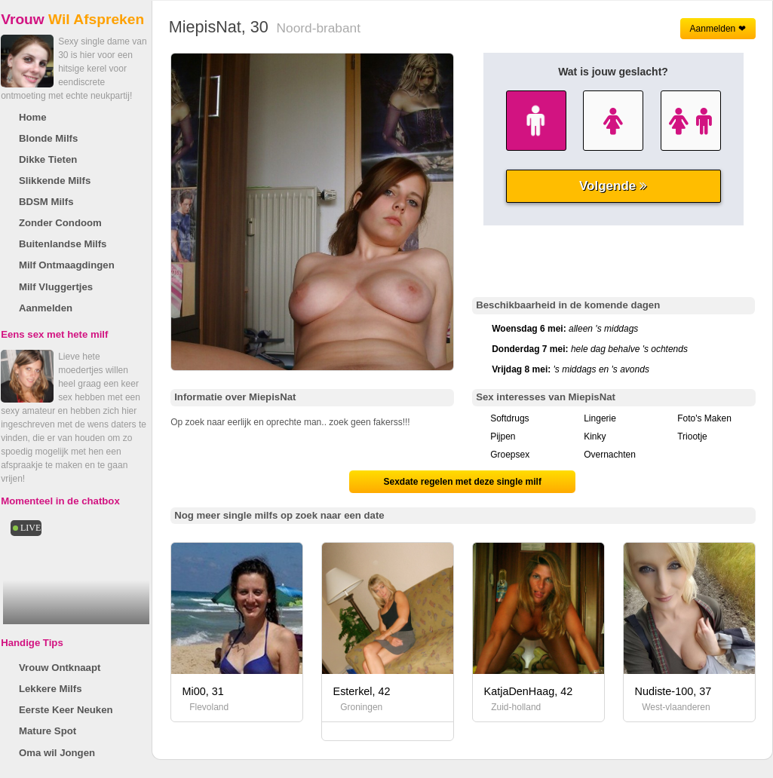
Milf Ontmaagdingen (67, 265)
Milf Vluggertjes (56, 287)
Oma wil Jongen (57, 752)
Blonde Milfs (48, 138)
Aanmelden (45, 308)
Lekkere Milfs (50, 688)
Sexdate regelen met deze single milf (462, 481)
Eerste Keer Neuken (66, 709)
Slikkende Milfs (54, 180)
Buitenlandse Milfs (63, 244)
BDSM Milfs (46, 201)
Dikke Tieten (48, 159)
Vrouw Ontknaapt (59, 667)
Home (33, 117)
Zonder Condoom (60, 222)
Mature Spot (47, 731)
